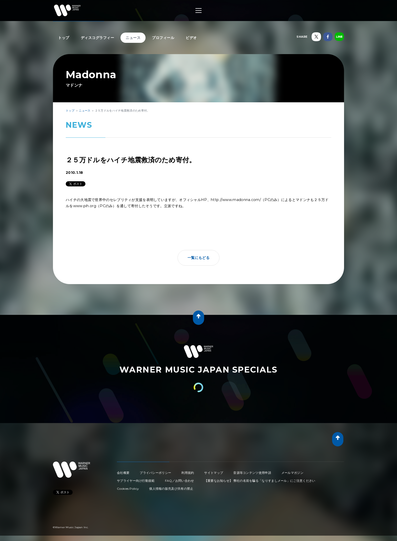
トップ (63, 37)
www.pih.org (84, 206)
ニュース (133, 37)
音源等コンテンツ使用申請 (252, 473)
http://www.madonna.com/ (236, 199)
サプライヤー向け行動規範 (136, 481)
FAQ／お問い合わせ (179, 481)
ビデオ (191, 37)
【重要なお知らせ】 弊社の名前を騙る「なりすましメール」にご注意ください (259, 481)
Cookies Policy (128, 488)
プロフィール (163, 37)
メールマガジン (292, 473)
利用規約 (187, 473)
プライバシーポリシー (155, 473)
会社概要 (123, 473)
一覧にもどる (198, 257)
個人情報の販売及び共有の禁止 (171, 488)
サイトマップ (213, 473)
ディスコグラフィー (97, 37)
